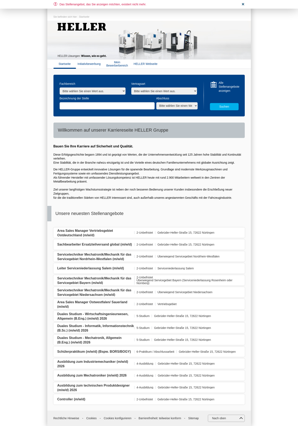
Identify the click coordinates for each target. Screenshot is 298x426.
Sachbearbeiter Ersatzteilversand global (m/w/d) (94, 244)
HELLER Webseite (145, 63)
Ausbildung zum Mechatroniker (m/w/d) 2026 (92, 375)
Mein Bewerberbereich (117, 64)
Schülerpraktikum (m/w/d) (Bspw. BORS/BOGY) (94, 351)
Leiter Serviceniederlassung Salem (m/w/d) (90, 268)
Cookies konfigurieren (117, 418)
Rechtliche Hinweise (66, 418)
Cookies (91, 418)
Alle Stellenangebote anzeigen (229, 86)
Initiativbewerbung (89, 63)
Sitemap (193, 418)
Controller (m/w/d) (71, 399)
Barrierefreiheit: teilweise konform (160, 418)
